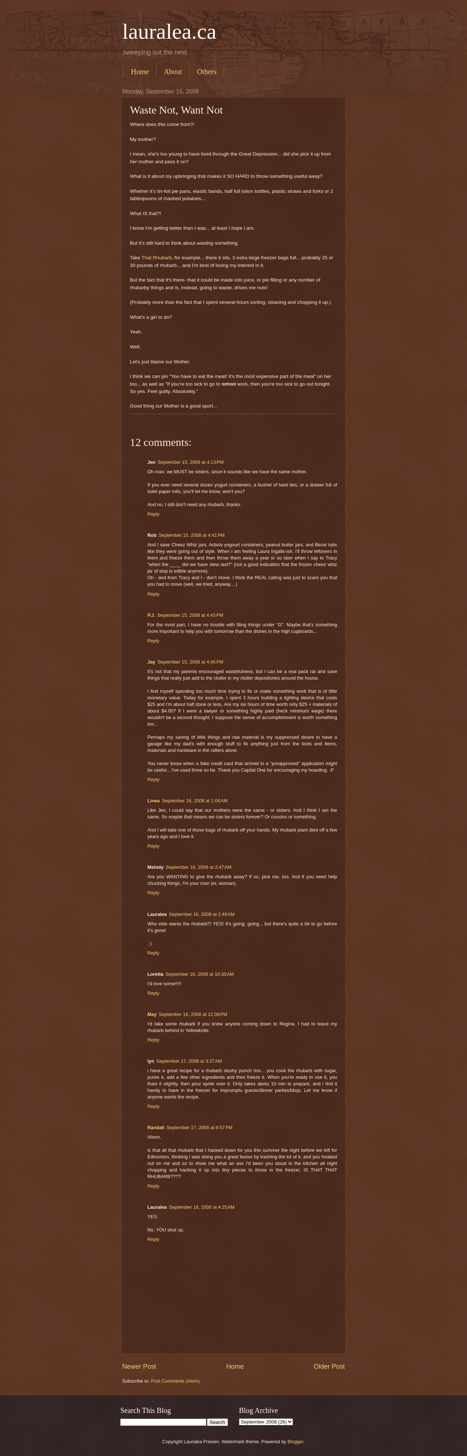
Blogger (295, 1441)
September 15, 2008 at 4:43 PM (190, 615)
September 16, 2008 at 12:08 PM (193, 1014)
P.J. (151, 615)
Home (140, 72)
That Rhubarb (157, 257)
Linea (153, 800)
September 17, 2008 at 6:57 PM (200, 1127)
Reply (153, 514)
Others (206, 72)
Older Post (329, 1366)
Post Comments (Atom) (175, 1381)
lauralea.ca (169, 31)
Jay (151, 662)
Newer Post (139, 1366)
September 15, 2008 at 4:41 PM (192, 535)
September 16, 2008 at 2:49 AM (202, 914)
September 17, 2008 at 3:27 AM (189, 1061)
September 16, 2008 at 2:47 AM (198, 867)
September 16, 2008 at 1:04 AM (195, 800)
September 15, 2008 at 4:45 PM (190, 662)
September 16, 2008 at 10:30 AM (200, 974)
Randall (156, 1127)
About (173, 72)
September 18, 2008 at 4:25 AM (202, 1207)
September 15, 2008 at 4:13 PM (191, 462)
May (152, 1014)
